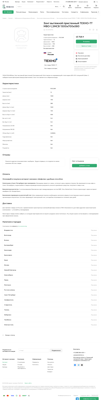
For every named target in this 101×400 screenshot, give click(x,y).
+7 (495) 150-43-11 (71, 2)
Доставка (50, 367)
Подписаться (56, 350)
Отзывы (20, 364)
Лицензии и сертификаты (22, 367)
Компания (21, 359)
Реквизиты (36, 362)
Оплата (50, 364)
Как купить (51, 362)
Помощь (50, 359)
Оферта (75, 395)
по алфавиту (13, 226)
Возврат (50, 371)
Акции (4, 364)
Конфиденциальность (64, 395)
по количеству (22, 226)
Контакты (35, 364)
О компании (21, 362)
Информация (37, 359)
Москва (6, 265)
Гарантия (50, 369)
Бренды (5, 367)
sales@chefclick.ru (78, 355)
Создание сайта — (89, 395)
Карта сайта (28, 383)
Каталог (5, 362)
